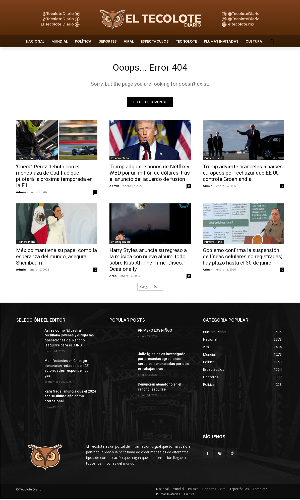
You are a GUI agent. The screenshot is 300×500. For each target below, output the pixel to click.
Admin (21, 193)
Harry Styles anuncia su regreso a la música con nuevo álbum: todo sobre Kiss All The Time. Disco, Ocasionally (148, 260)
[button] (272, 41)
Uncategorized (120, 243)
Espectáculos (26, 159)
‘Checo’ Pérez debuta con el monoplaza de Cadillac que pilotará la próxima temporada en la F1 (54, 177)
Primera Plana (120, 159)
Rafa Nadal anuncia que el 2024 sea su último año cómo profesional (70, 397)
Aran (113, 277)
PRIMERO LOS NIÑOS (155, 332)
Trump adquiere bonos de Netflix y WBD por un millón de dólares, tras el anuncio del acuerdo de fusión (149, 174)
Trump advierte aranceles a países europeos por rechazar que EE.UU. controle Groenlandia (243, 174)
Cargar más (150, 288)
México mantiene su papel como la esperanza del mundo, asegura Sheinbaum (56, 257)
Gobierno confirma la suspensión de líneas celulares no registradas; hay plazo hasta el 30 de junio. (242, 257)
